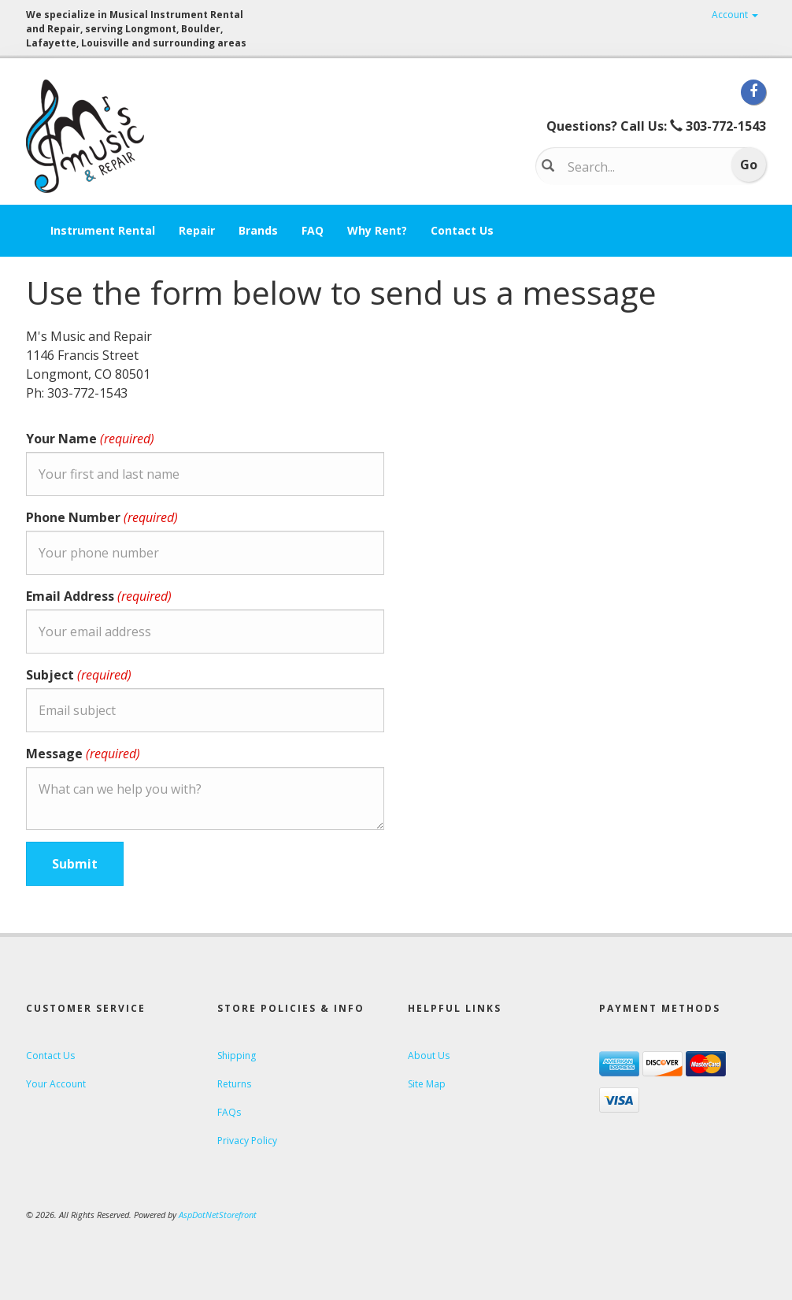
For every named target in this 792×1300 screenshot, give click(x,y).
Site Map (427, 1084)
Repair (197, 230)
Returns (234, 1084)
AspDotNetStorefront (218, 1214)
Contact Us (462, 230)
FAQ (313, 230)
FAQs (229, 1112)
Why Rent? (377, 230)
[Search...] (641, 167)
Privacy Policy (247, 1140)
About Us (429, 1055)
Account (735, 14)
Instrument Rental (102, 230)
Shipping (236, 1055)
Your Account (56, 1084)
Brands (258, 230)
